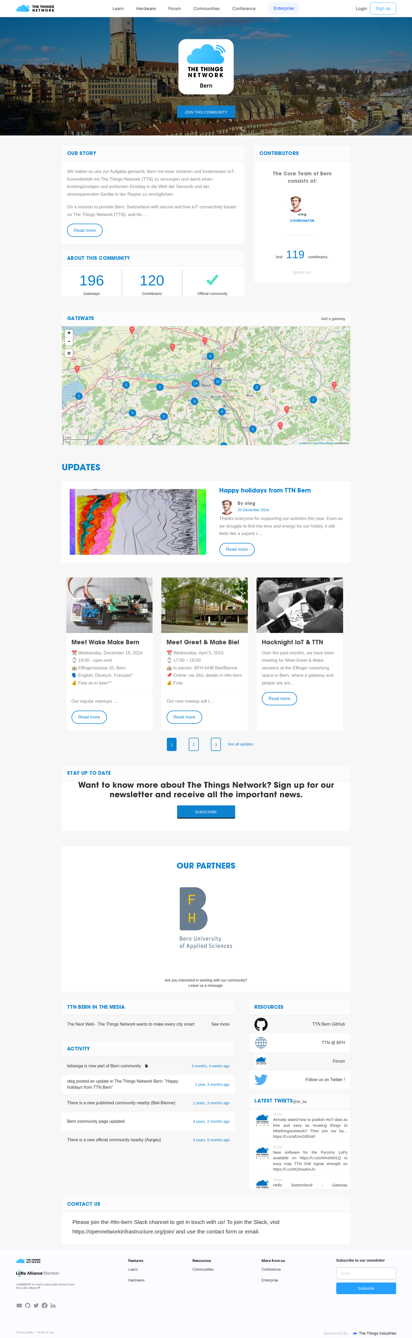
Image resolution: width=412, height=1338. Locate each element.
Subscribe (206, 812)
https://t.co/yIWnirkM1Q (320, 1158)
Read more (85, 230)
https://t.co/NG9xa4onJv (294, 1169)
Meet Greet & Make (304, 660)
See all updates (240, 744)
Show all (302, 272)
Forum (339, 1061)
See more (220, 1024)
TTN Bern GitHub (328, 1024)
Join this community (206, 112)
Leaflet (303, 443)
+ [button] (69, 333)
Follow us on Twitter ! (325, 1079)
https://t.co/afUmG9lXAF (294, 1136)
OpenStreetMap (322, 443)
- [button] (69, 341)
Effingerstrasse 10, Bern (102, 667)
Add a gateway (333, 319)
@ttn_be (300, 1102)
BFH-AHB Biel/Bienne (215, 667)
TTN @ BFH (333, 1042)
